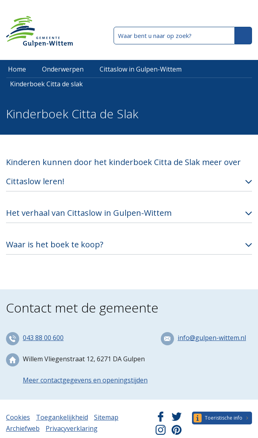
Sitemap (106, 417)
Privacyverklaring (72, 428)
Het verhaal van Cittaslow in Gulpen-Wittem (89, 212)
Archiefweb (23, 428)
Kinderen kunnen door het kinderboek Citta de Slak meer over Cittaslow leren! (123, 172)
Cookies (18, 417)
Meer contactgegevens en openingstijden (85, 380)
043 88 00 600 (43, 337)
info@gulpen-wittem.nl (212, 337)
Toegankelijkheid (62, 417)
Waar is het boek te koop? (54, 244)
